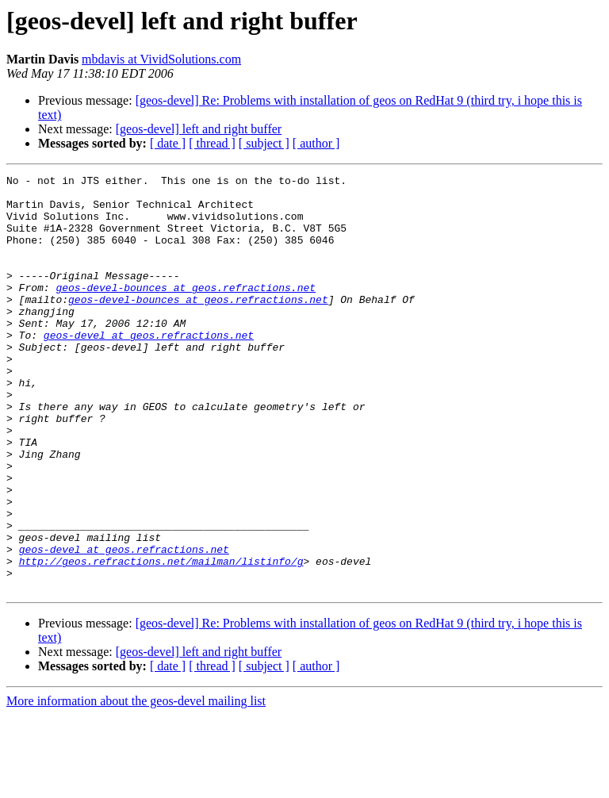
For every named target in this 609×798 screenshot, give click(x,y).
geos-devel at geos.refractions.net (149, 368)
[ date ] (168, 143)
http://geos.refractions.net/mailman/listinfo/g (161, 639)
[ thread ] (212, 143)
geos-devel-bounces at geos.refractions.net (186, 311)
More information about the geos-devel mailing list (136, 784)
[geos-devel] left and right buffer (199, 129)
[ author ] (316, 143)
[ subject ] (264, 143)
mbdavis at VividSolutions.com (161, 59)
